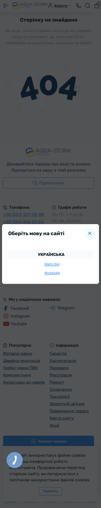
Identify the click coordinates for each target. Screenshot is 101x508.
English (52, 264)
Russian (52, 273)
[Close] (90, 233)
